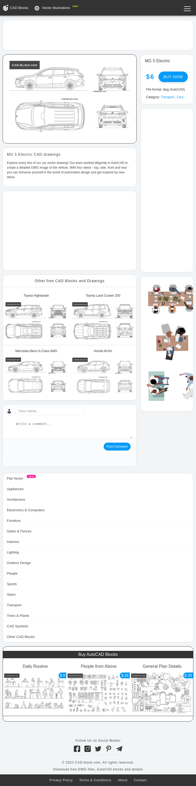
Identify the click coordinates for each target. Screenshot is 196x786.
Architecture (16, 499)
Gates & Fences (19, 531)
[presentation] (47, 453)
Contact (140, 780)
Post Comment (117, 446)
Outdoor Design (19, 563)
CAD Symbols (17, 626)
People (12, 573)
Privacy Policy (61, 780)
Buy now (173, 77)
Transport (167, 97)
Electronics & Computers (26, 510)
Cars (180, 97)
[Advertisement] (98, 35)
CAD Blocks (19, 8)
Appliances (15, 489)
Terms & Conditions (95, 780)
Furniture (14, 521)
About (122, 780)
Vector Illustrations (56, 8)
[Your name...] (50, 411)
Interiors (13, 542)
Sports (12, 584)
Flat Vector (15, 478)
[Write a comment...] (73, 430)
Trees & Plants (18, 616)
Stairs (11, 594)
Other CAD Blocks (21, 637)
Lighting (13, 552)
